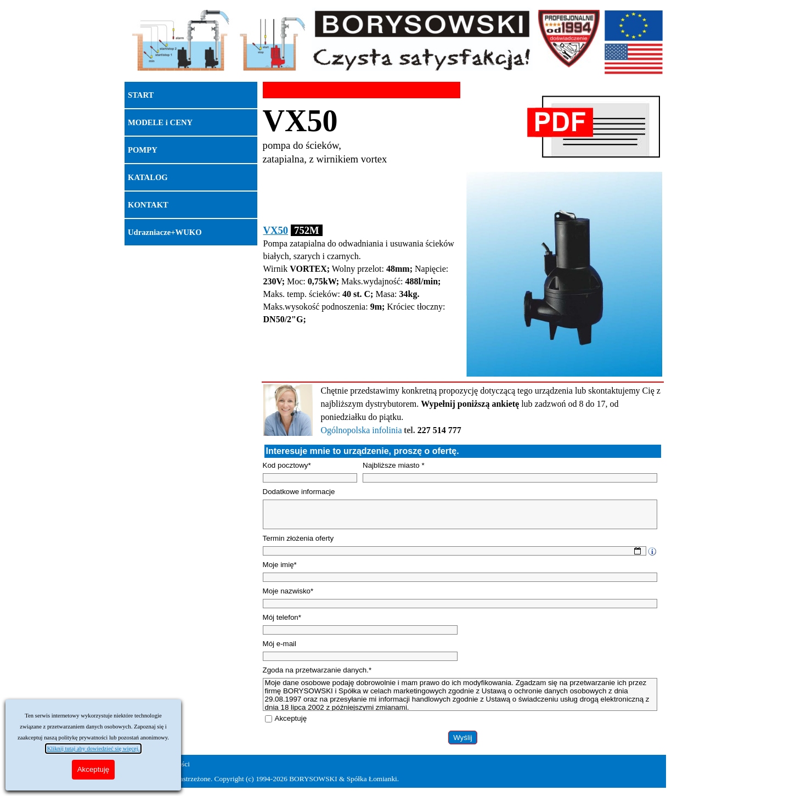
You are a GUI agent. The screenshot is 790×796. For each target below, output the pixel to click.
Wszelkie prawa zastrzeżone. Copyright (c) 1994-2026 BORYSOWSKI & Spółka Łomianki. (263, 779)
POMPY (142, 149)
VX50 (276, 230)
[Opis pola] (651, 551)
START (141, 95)
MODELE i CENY (160, 122)
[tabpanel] (361, 135)
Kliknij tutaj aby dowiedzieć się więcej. (93, 748)
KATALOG (148, 177)
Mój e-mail (279, 644)
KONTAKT (148, 204)
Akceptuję (291, 718)
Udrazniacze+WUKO (165, 232)
